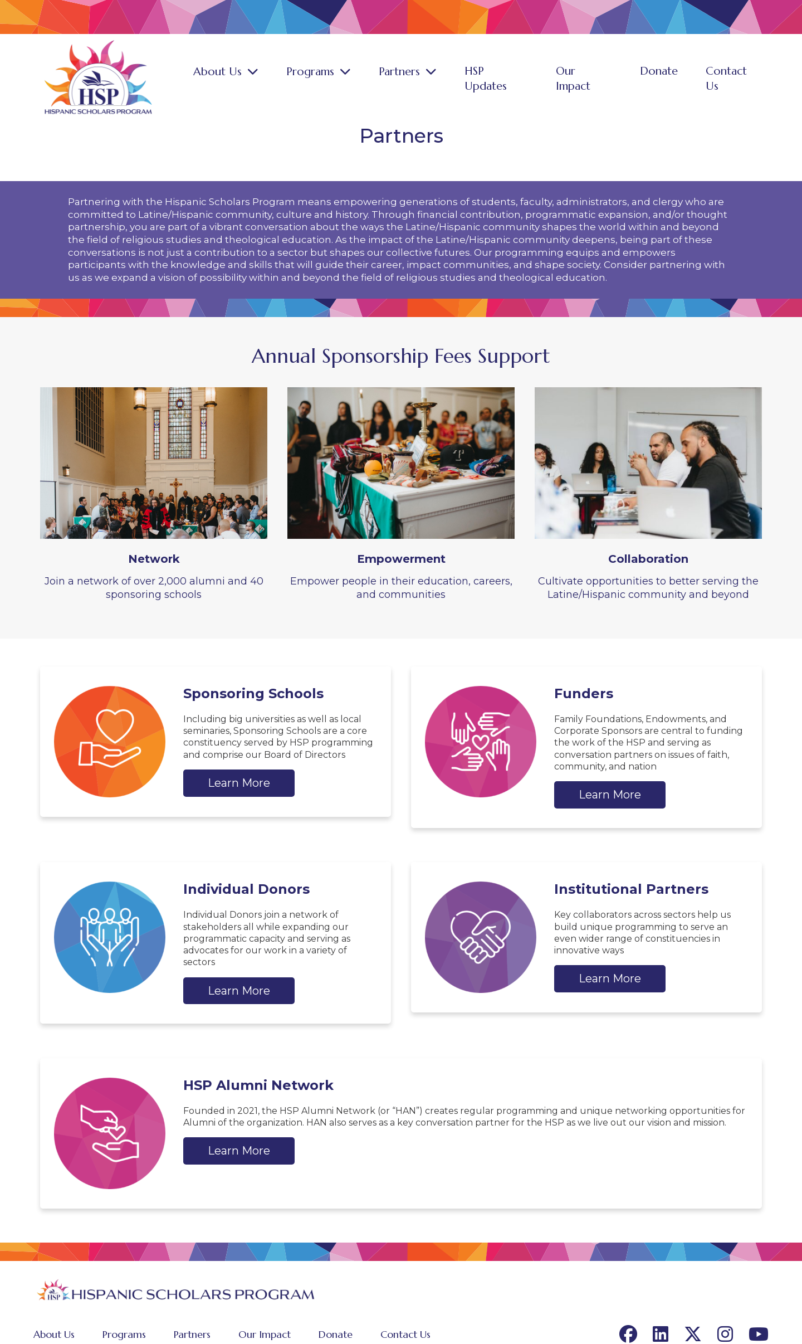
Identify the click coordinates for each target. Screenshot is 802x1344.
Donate (668, 79)
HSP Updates (515, 79)
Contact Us (737, 79)
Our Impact (598, 79)
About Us (251, 79)
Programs (338, 79)
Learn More (239, 777)
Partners (423, 79)
